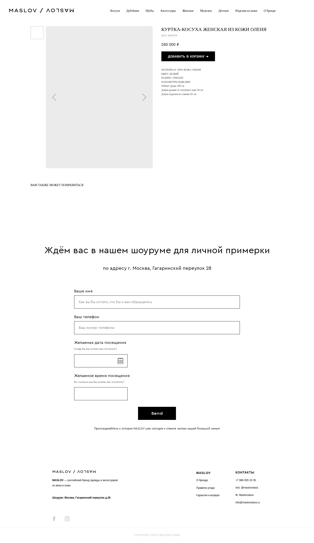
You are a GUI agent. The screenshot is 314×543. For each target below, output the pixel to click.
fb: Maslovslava (245, 495)
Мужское (206, 10)
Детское (223, 10)
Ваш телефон (86, 317)
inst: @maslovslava (247, 487)
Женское (187, 10)
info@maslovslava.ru (248, 502)
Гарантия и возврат (208, 495)
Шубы (150, 10)
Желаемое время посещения (102, 376)
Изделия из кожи (246, 10)
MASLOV (203, 473)
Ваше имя (83, 291)
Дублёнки (132, 10)
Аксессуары (168, 10)
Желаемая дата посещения (100, 342)
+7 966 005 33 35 (246, 480)
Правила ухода (205, 487)
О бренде (270, 10)
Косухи (115, 10)
